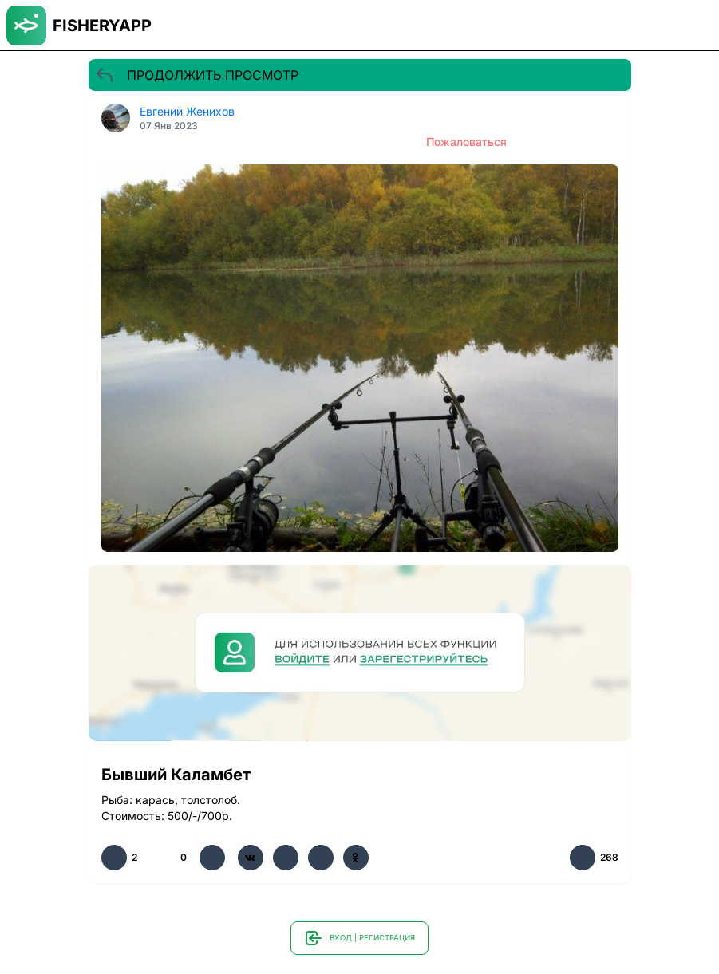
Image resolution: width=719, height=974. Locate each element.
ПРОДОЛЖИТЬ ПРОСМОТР (196, 75)
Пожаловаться (466, 141)
